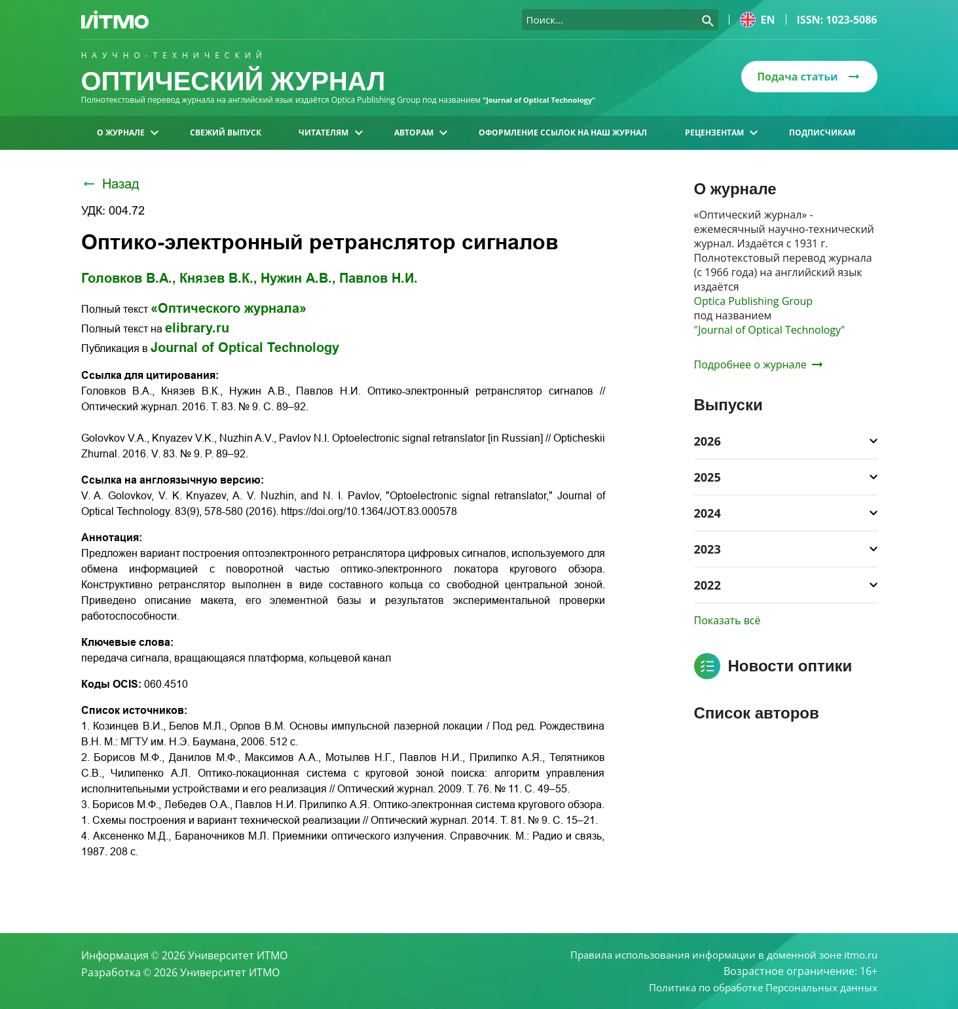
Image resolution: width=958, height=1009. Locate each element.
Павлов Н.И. (378, 278)
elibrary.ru (197, 328)
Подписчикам (822, 132)
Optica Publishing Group (753, 301)
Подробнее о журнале (758, 364)
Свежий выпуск (225, 132)
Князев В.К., (218, 278)
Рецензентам (721, 132)
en (757, 19)
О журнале (127, 132)
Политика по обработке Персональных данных (756, 986)
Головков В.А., (128, 278)
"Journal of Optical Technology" (769, 330)
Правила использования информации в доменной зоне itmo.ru (714, 952)
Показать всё (727, 620)
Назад (110, 184)
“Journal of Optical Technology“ (544, 99)
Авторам (420, 132)
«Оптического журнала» (228, 308)
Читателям (330, 132)
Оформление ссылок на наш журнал (563, 132)
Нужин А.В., (298, 278)
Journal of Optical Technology (245, 347)
